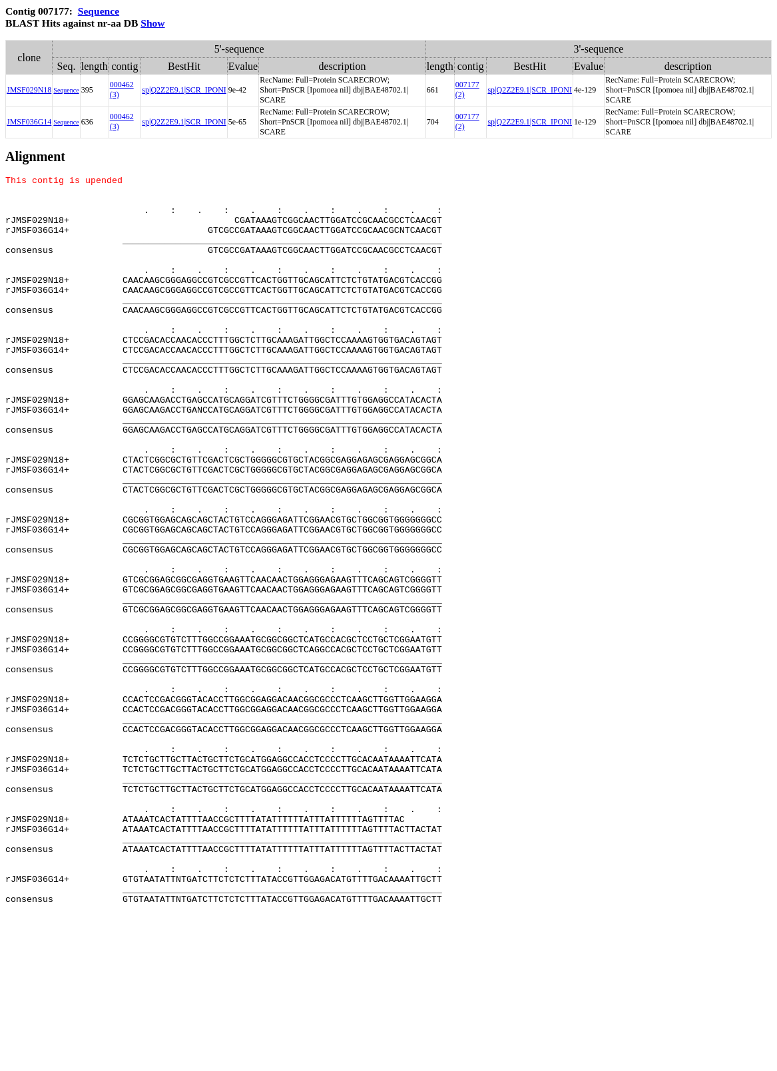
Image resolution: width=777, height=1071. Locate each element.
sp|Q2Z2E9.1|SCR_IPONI (184, 90)
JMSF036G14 (29, 121)
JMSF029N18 (29, 90)
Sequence (98, 11)
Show (152, 23)
